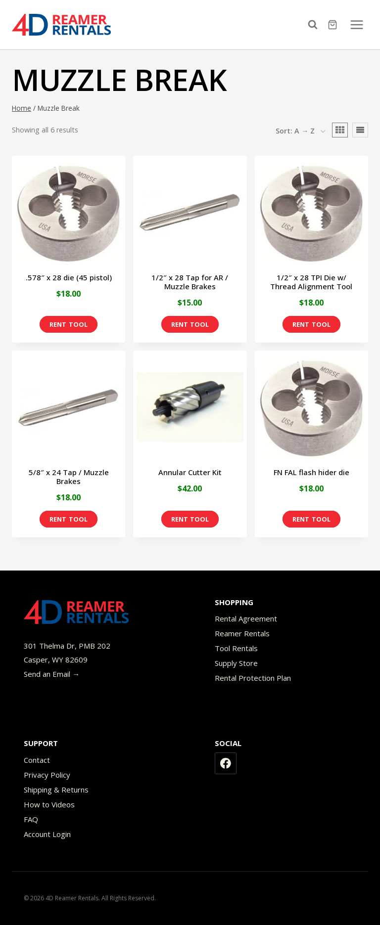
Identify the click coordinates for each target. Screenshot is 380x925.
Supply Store (236, 663)
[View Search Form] (315, 25)
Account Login (47, 834)
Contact (37, 760)
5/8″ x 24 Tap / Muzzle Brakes (69, 476)
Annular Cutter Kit (190, 472)
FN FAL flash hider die (311, 472)
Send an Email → (52, 674)
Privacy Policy (47, 775)
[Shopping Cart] (334, 25)
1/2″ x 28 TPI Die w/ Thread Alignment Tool (311, 281)
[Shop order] (300, 131)
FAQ (31, 819)
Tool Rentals (236, 648)
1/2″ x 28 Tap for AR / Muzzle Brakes (189, 281)
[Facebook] (226, 763)
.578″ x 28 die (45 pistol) (69, 277)
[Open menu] (356, 24)
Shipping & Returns (56, 789)
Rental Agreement (246, 618)
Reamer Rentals (242, 633)
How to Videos (49, 804)
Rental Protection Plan (253, 678)
